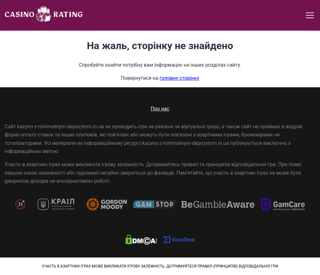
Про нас (160, 109)
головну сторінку (179, 78)
